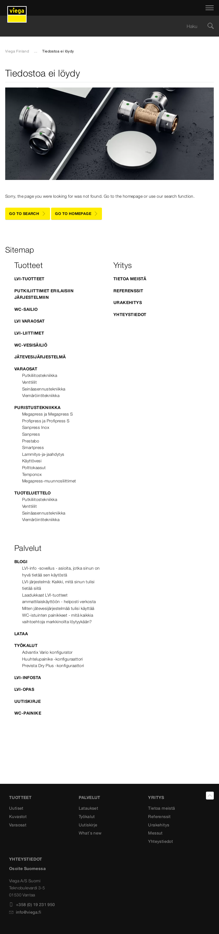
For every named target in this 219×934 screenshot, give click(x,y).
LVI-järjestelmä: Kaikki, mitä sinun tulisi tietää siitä (58, 585)
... (35, 51)
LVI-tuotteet (29, 278)
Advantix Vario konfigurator (47, 652)
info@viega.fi (25, 912)
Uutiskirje (27, 701)
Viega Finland (17, 51)
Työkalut (26, 645)
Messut (155, 833)
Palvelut (89, 797)
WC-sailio (26, 309)
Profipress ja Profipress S (45, 420)
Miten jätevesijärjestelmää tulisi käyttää (58, 608)
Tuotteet (20, 797)
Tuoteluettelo (32, 492)
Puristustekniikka (37, 407)
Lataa (21, 633)
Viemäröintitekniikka (40, 395)
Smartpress (33, 447)
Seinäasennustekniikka (43, 389)
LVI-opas (24, 689)
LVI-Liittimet (29, 333)
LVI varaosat (29, 321)
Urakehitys (127, 302)
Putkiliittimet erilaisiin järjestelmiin (44, 294)
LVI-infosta (27, 677)
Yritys (156, 797)
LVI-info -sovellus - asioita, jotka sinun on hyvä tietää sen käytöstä (61, 571)
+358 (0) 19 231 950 (32, 904)
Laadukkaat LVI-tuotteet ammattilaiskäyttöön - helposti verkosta (59, 598)
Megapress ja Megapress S (47, 414)
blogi (20, 561)
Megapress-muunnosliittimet (49, 480)
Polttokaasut (34, 467)
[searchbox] (105, 26)
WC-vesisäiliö (30, 345)
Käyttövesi (31, 460)
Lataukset (88, 808)
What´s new (90, 833)
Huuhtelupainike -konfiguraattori (52, 659)
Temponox (32, 474)
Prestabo (30, 440)
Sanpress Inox (35, 427)
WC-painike (27, 713)
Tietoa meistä (129, 278)
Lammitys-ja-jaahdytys (43, 454)
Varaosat (25, 368)
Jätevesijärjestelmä (40, 356)
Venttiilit (29, 382)
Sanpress (31, 434)
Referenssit (128, 290)
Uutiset (16, 808)
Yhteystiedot (130, 314)
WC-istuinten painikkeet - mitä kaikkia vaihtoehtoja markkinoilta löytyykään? (57, 618)
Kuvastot (18, 816)
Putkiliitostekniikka (39, 375)
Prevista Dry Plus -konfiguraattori (53, 665)
